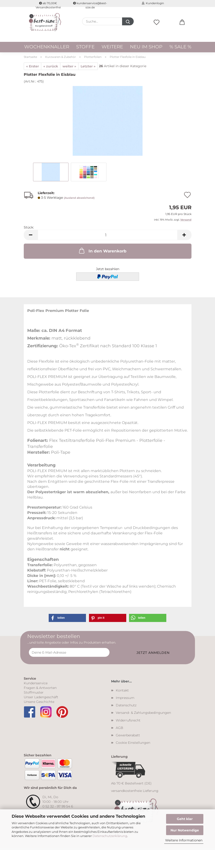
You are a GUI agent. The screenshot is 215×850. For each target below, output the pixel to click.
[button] (182, 27)
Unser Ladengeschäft (41, 698)
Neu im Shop (146, 47)
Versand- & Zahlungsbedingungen (143, 714)
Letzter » (88, 68)
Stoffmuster (34, 694)
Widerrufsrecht (128, 722)
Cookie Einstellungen (133, 744)
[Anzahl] (107, 236)
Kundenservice (36, 684)
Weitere (112, 47)
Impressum (125, 699)
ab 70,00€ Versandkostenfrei (48, 4)
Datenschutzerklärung (109, 836)
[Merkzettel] (156, 27)
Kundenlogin (153, 3)
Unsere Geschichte (39, 703)
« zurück (50, 68)
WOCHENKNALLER (46, 47)
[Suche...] (128, 21)
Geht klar (185, 819)
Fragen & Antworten (40, 689)
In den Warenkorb (102, 252)
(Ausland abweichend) (79, 199)
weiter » (69, 68)
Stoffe (85, 47)
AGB (119, 729)
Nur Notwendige (185, 830)
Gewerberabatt (128, 736)
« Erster (32, 68)
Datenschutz (126, 706)
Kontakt (122, 692)
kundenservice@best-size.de (90, 4)
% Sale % (180, 47)
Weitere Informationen (183, 840)
